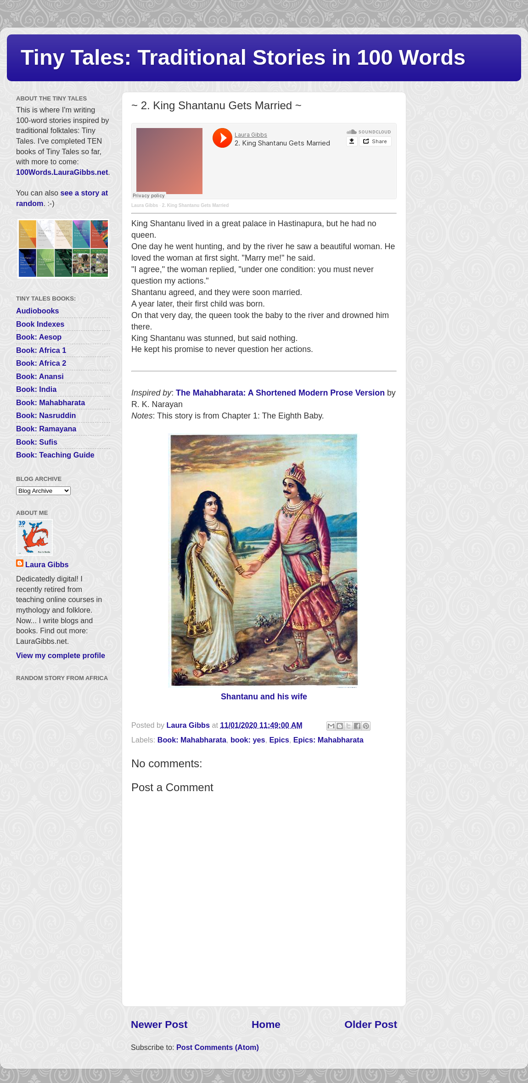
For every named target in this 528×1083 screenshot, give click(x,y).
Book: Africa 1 (41, 350)
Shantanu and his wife (264, 696)
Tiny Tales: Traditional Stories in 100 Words (243, 57)
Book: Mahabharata (191, 740)
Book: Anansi (40, 376)
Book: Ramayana (46, 428)
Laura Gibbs (144, 205)
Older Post (370, 1024)
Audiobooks (37, 311)
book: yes (247, 740)
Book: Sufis (36, 442)
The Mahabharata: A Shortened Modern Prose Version (280, 392)
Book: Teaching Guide (55, 455)
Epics (279, 740)
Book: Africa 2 (41, 363)
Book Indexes (40, 324)
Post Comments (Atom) (217, 1047)
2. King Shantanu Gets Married (195, 205)
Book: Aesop (39, 337)
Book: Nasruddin (46, 415)
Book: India (36, 389)
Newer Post (159, 1024)
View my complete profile (60, 655)
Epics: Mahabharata (328, 740)
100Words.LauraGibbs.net (62, 172)
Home (266, 1024)
